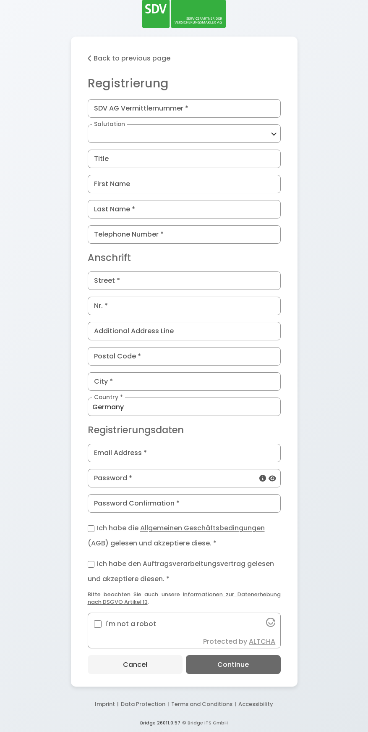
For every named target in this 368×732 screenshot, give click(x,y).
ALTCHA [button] (262, 641)
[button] (184, 133)
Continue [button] (233, 664)
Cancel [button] (135, 664)
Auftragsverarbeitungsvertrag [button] (194, 564)
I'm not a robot (130, 624)
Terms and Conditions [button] (201, 704)
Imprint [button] (105, 704)
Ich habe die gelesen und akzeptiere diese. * (176, 533)
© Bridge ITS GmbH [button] (205, 722)
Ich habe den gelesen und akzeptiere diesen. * (181, 569)
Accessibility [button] (255, 704)
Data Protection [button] (143, 704)
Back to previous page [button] (129, 58)
